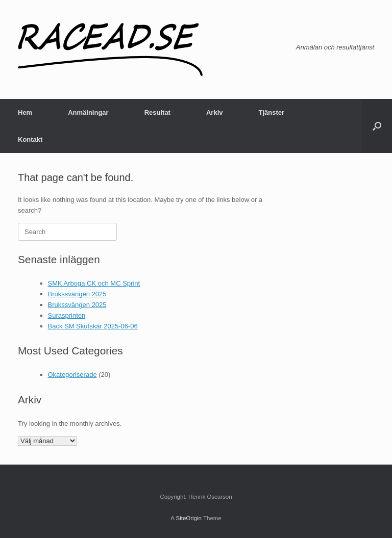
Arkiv (214, 112)
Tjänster (271, 112)
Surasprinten (67, 315)
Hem (25, 112)
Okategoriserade (72, 374)
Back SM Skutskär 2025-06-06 (93, 326)
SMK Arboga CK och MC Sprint (94, 283)
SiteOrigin (189, 518)
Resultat (157, 112)
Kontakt (30, 139)
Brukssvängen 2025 (77, 294)
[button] (377, 126)
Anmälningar (88, 112)
